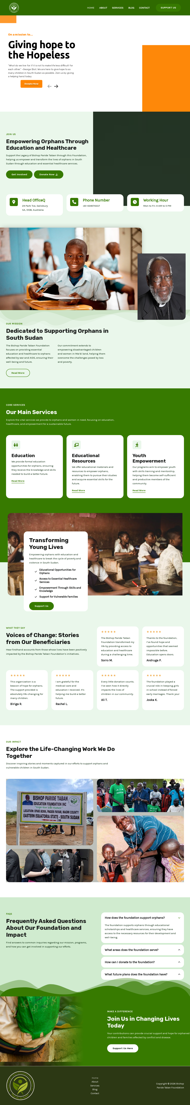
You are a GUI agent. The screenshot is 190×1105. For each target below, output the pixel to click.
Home (97, 7)
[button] (168, 8)
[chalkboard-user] (76, 444)
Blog (133, 7)
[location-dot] (14, 202)
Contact (144, 7)
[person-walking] (137, 444)
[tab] (142, 927)
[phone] (74, 202)
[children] (15, 444)
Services (120, 7)
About (108, 7)
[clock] (135, 202)
